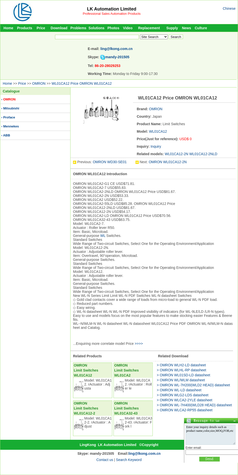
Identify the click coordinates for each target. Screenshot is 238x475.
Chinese (229, 8)
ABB (6, 135)
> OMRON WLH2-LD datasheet (181, 365)
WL (102, 236)
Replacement (149, 28)
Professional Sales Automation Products (111, 13)
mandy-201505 (117, 57)
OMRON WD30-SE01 (110, 162)
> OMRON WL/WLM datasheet (181, 380)
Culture (201, 28)
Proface (9, 117)
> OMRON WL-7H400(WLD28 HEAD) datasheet (194, 405)
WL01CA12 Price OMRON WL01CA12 (82, 83)
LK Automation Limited (111, 8)
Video (127, 28)
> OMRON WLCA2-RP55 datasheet (184, 410)
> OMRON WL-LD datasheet (179, 390)
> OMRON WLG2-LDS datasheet (182, 395)
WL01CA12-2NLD (203, 154)
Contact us (104, 460)
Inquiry (155, 146)
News (186, 28)
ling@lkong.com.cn (116, 49)
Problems (78, 28)
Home (8, 28)
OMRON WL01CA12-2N (168, 162)
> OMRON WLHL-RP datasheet (181, 370)
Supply (172, 28)
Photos (113, 28)
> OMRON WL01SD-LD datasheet (183, 375)
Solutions (96, 28)
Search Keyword (129, 460)
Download (59, 28)
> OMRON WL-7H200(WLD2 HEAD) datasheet (193, 385)
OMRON (39, 83)
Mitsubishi (11, 108)
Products (24, 28)
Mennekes (11, 126)
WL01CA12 (158, 131)
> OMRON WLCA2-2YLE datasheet (184, 400)
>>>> (139, 344)
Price (40, 28)
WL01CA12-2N (176, 154)
